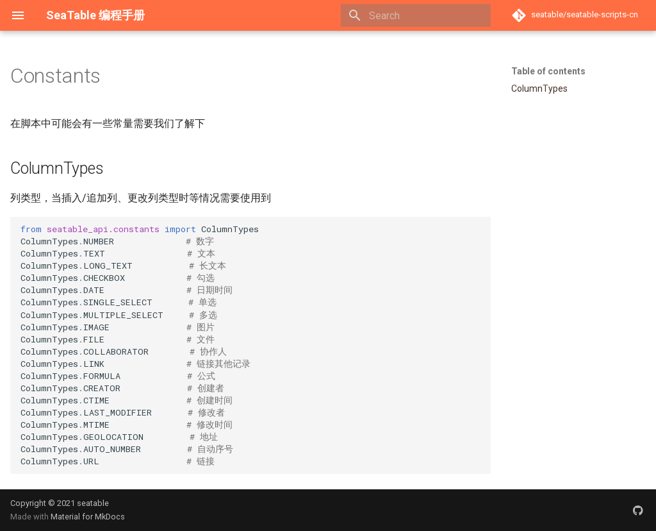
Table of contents (548, 71)
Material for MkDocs (88, 516)
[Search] (416, 15)
